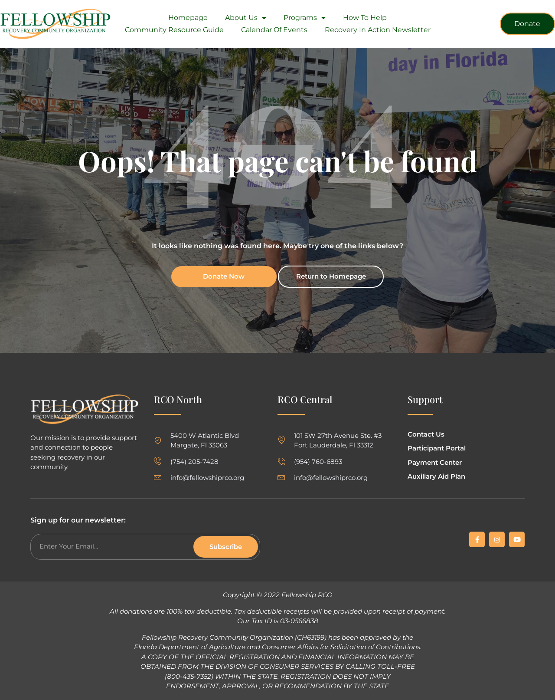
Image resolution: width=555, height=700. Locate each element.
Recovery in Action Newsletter (378, 30)
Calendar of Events (274, 30)
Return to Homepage (331, 276)
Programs (305, 18)
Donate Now (224, 276)
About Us (245, 18)
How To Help (365, 17)
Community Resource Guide (174, 30)
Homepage (188, 17)
